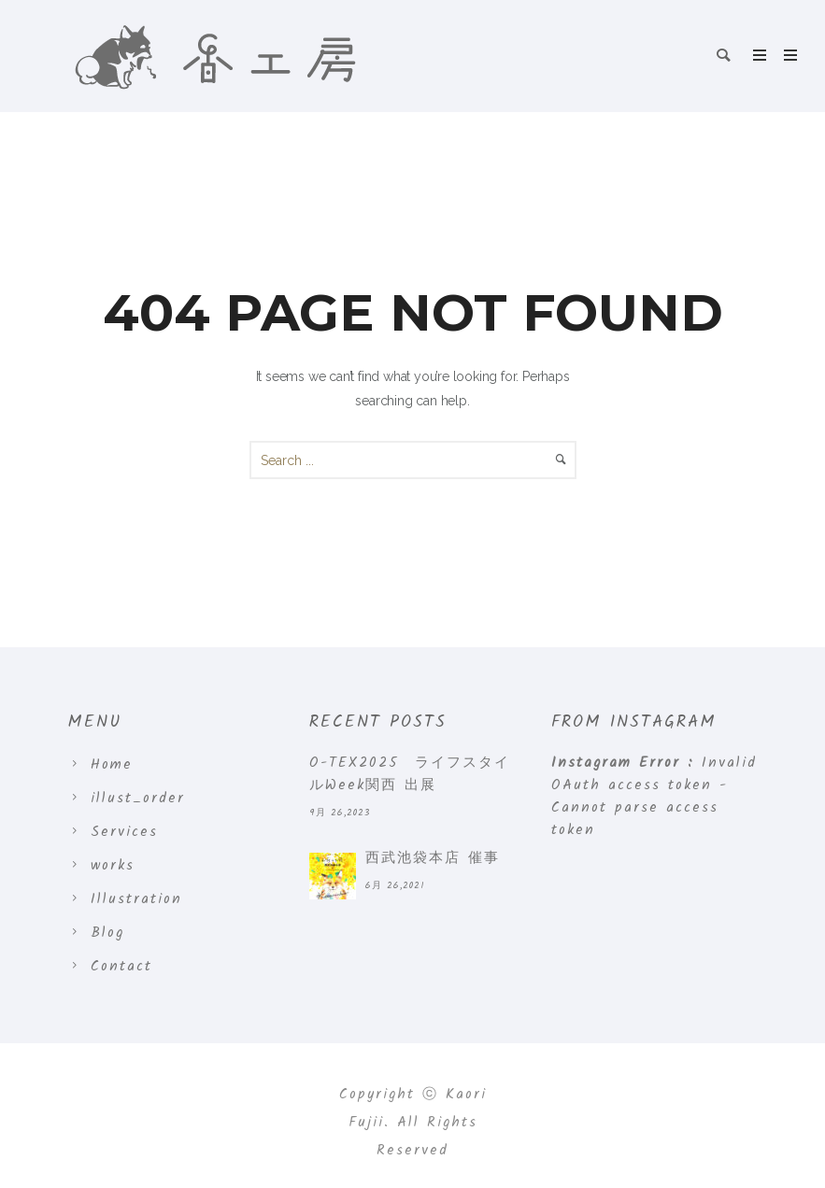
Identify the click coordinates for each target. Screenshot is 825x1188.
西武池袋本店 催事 (432, 858)
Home (112, 765)
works (113, 866)
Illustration (136, 899)
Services (124, 832)
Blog (107, 933)
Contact (121, 966)
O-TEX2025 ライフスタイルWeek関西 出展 (409, 774)
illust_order (138, 798)
